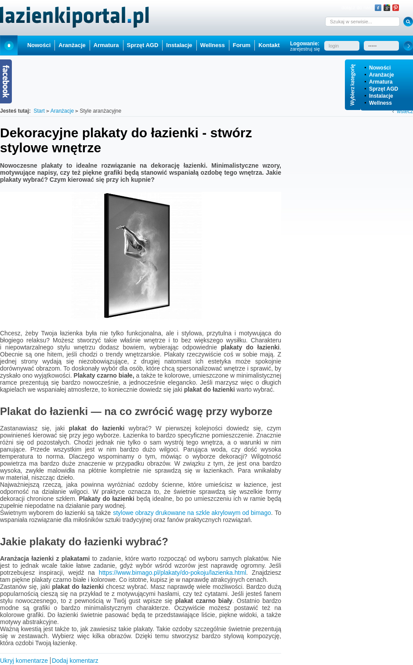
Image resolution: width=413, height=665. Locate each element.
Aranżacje (381, 75)
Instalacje (381, 96)
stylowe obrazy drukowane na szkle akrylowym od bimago (192, 512)
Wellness (380, 103)
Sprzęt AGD (383, 89)
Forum (241, 45)
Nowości (380, 68)
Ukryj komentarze (24, 660)
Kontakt (268, 45)
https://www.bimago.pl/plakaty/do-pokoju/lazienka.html (172, 572)
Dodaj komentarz (75, 660)
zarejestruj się (305, 48)
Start (9, 45)
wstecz (405, 111)
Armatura (380, 82)
